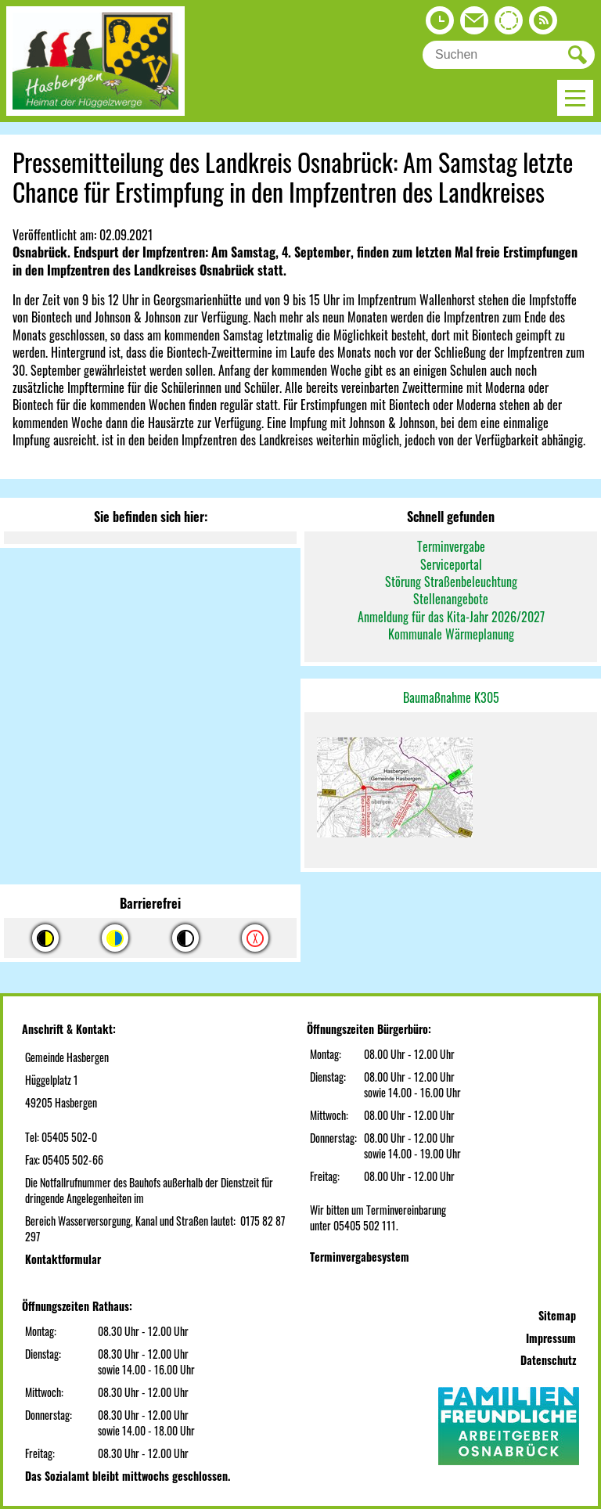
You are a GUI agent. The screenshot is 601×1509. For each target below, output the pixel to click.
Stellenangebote (450, 598)
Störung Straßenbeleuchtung (451, 581)
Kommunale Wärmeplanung (451, 634)
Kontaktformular (63, 1259)
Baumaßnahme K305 (451, 697)
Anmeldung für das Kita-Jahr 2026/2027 (451, 616)
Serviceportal (451, 564)
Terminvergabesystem (359, 1256)
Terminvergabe (451, 546)
